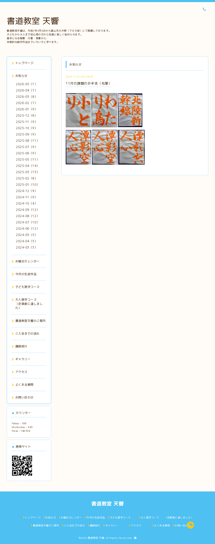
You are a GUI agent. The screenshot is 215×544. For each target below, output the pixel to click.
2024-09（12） (27, 210)
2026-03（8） (26, 97)
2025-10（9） (26, 128)
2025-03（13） (27, 172)
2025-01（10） (27, 185)
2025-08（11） (27, 141)
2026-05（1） (26, 84)
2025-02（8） (26, 178)
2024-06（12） (27, 229)
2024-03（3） (26, 247)
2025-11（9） (26, 122)
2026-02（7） (26, 103)
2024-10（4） (26, 203)
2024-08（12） (27, 216)
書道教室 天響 (33, 20)
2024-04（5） (26, 241)
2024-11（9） (26, 197)
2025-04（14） (27, 166)
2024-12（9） (26, 191)
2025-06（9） (26, 153)
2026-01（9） (26, 109)
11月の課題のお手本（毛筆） (89, 83)
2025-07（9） (26, 147)
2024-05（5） (26, 235)
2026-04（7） (26, 90)
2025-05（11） (27, 159)
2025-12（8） (26, 115)
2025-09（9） (26, 134)
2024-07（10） (27, 222)
